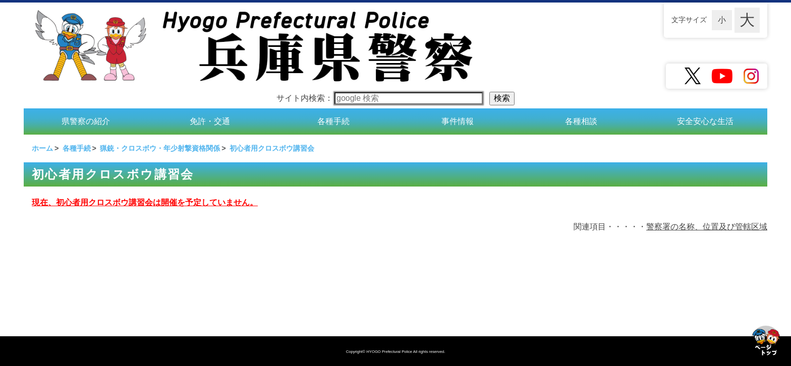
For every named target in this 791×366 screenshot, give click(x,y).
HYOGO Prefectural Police (389, 351)
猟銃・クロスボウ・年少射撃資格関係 (160, 148)
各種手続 (333, 121)
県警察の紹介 (86, 121)
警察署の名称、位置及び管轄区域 (706, 226)
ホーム (42, 148)
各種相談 (581, 121)
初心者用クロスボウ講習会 (272, 148)
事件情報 (457, 121)
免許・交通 (210, 121)
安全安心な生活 (705, 121)
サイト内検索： (379, 98)
